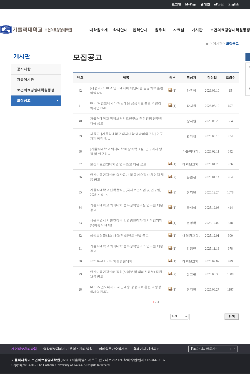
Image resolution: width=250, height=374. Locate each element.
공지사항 (23, 69)
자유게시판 (25, 79)
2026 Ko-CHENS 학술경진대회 (111, 261)
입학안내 (140, 30)
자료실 (178, 30)
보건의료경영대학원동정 (230, 30)
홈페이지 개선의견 (146, 349)
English (233, 4)
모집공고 (23, 100)
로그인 (176, 4)
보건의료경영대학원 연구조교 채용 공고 (118, 164)
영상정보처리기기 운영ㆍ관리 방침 (67, 349)
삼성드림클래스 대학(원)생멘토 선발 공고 (119, 235)
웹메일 (205, 4)
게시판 (197, 30)
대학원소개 (99, 30)
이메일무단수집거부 (113, 349)
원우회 (160, 30)
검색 (231, 316)
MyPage (190, 4)
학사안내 (120, 30)
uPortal (219, 4)
